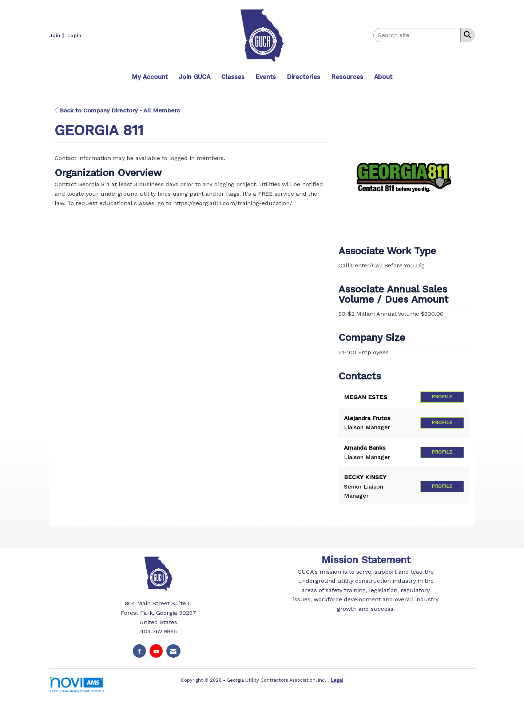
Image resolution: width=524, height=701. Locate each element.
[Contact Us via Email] (173, 651)
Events (265, 76)
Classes (233, 76)
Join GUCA (194, 76)
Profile (442, 396)
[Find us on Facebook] (139, 651)
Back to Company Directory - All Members (117, 110)
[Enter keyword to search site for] (417, 35)
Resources (347, 76)
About (383, 76)
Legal (336, 679)
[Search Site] (466, 34)
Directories (303, 76)
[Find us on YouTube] (156, 651)
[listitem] (57, 35)
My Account (150, 76)
